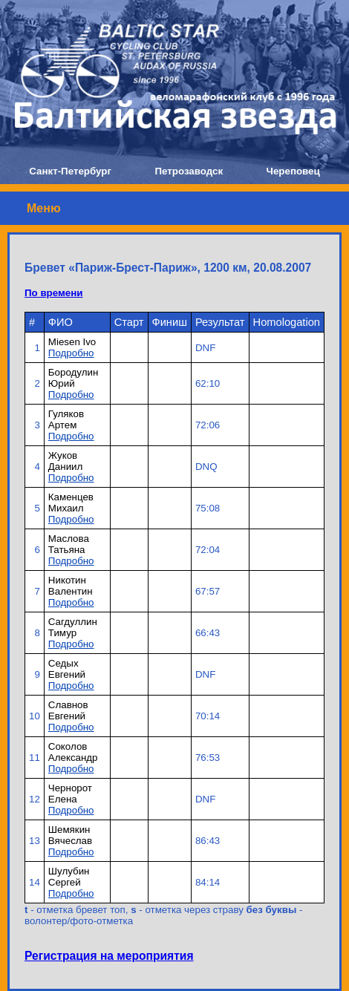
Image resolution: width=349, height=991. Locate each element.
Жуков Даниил (65, 461)
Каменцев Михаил (71, 502)
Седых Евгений (66, 669)
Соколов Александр (73, 752)
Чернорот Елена (70, 793)
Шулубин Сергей (69, 877)
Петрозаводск (188, 171)
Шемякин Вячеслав (70, 835)
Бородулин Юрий (73, 378)
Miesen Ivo (72, 341)
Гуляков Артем (66, 419)
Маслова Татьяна (68, 544)
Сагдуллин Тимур (72, 627)
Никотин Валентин (70, 586)
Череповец (293, 171)
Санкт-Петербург (70, 171)
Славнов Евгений (68, 710)
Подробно (71, 353)
